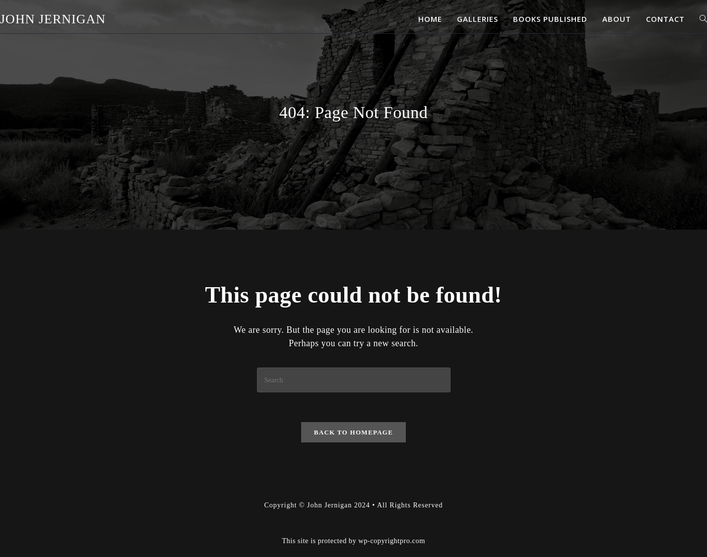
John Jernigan (53, 19)
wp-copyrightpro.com (391, 541)
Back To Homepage (353, 432)
